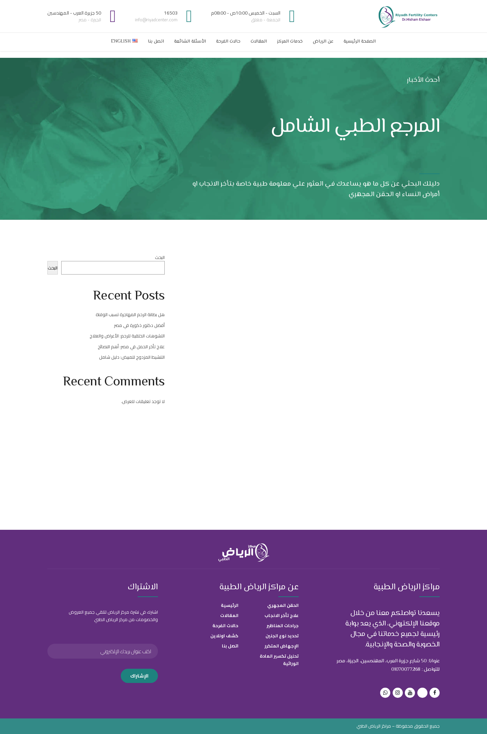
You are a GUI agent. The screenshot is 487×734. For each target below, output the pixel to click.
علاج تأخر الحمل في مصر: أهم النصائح (131, 346)
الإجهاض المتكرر (281, 645)
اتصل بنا (156, 41)
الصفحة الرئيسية (360, 41)
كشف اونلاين (224, 635)
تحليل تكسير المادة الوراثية (279, 659)
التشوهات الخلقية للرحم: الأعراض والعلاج (127, 336)
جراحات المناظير (282, 625)
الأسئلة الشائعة (190, 41)
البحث (160, 257)
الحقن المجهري (283, 605)
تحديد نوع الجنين (282, 635)
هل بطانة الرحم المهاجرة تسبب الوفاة (130, 314)
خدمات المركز (290, 41)
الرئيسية (229, 605)
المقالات (259, 41)
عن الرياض (323, 41)
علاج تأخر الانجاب (281, 615)
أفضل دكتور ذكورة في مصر (139, 325)
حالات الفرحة (228, 41)
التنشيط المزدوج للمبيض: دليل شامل (132, 357)
